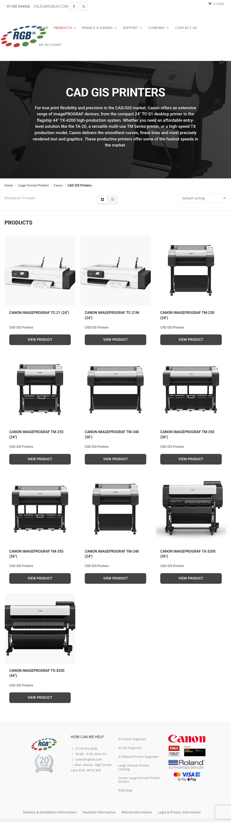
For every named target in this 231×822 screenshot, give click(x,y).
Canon (58, 185)
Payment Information (99, 812)
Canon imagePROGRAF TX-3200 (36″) (187, 553)
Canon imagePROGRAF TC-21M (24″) (112, 315)
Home (43, 28)
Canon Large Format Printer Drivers (139, 780)
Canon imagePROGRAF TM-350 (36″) (187, 434)
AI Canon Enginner (132, 739)
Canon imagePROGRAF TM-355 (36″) (36, 553)
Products (63, 28)
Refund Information (137, 812)
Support (130, 28)
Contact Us (186, 28)
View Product (40, 340)
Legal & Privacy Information (179, 812)
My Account (50, 45)
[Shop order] (202, 198)
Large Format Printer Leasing (133, 767)
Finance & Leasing (97, 28)
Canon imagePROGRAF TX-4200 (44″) (36, 673)
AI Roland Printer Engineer (138, 756)
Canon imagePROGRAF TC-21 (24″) (39, 313)
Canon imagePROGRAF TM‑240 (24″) (112, 553)
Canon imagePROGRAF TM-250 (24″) (187, 315)
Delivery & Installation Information (50, 812)
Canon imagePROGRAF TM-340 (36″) (112, 434)
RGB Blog (125, 790)
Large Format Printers (33, 185)
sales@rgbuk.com (88, 759)
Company (156, 28)
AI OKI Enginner (130, 748)
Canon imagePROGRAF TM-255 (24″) (36, 434)
